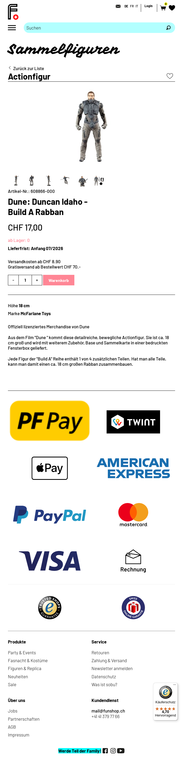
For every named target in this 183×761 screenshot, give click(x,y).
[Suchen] (168, 27)
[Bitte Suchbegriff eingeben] (93, 27)
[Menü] (174, 686)
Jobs (12, 710)
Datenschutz (104, 676)
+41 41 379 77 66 (106, 716)
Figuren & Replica (24, 668)
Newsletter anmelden (112, 668)
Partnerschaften (24, 718)
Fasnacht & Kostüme (28, 660)
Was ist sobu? (104, 684)
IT (137, 6)
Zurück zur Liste (28, 68)
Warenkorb (59, 280)
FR (132, 6)
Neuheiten (18, 676)
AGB (12, 726)
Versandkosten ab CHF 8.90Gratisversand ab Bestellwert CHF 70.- (44, 264)
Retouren (100, 652)
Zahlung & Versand (109, 660)
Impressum (18, 734)
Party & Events (22, 652)
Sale (12, 684)
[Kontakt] (117, 6)
